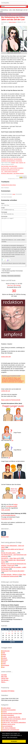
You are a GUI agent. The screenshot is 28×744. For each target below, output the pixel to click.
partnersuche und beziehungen (11, 729)
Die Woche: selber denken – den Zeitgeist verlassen (12, 173)
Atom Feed (6, 536)
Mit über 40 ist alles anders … (9, 552)
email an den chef (6, 356)
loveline (15, 504)
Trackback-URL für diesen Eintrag (8, 184)
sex (24, 162)
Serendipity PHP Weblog (7, 691)
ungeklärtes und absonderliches (8, 160)
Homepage (4, 212)
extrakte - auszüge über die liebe (11, 717)
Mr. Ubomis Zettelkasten (9, 728)
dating (4, 654)
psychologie (6, 665)
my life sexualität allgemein (8, 515)
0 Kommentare (19, 160)
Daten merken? (6, 269)
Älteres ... (3, 682)
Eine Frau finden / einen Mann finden (9, 166)
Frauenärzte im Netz (6, 519)
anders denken (7, 708)
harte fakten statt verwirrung (7, 159)
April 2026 (4, 674)
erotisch (5, 658)
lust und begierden (18, 159)
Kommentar (4, 216)
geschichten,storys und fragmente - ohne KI (14, 718)
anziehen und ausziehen (9, 709)
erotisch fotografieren (8, 715)
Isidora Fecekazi (12, 22)
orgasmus (21, 162)
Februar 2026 (4, 678)
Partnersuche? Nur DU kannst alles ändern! (12, 571)
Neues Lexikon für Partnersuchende (10, 399)
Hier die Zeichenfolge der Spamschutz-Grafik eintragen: (14, 263)
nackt (4, 663)
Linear (13, 194)
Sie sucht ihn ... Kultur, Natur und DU (11, 558)
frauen (17, 162)
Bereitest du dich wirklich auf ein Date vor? (10, 169)
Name (2, 203)
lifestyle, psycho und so (9, 724)
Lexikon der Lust (5, 390)
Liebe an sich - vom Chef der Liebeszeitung (14, 722)
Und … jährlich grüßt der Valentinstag (9, 171)
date (4, 652)
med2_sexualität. (5, 509)
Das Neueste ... (5, 680)
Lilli (12, 440)
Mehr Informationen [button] (12, 737)
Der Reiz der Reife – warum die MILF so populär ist (12, 168)
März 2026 (4, 676)
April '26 (12, 641)
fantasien (13, 162)
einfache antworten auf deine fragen (12, 713)
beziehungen (6, 651)
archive (5, 711)
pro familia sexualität (11, 506)
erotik (4, 656)
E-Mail (3, 207)
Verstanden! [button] (14, 741)
